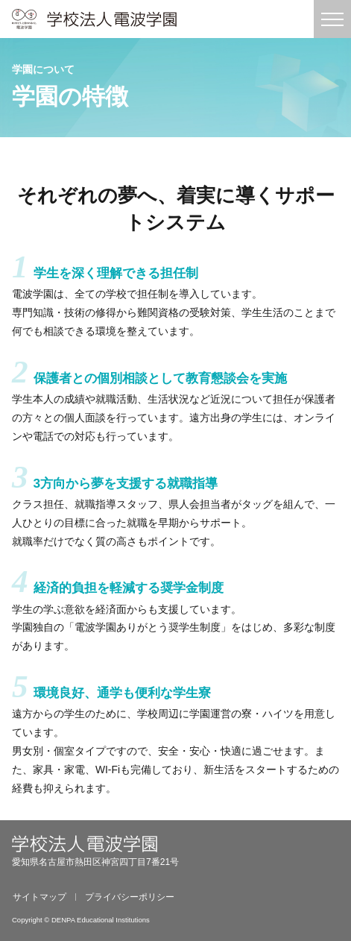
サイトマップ (39, 897)
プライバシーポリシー (129, 897)
